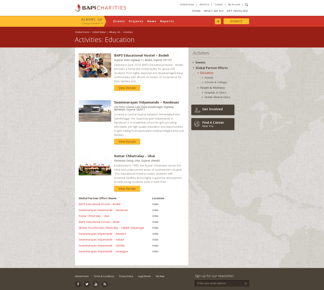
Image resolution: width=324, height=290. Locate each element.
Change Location (91, 23)
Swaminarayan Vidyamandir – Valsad (101, 239)
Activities (128, 32)
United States (99, 32)
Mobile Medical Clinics (217, 97)
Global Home (187, 4)
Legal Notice (144, 276)
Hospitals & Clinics (215, 92)
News (152, 21)
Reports (167, 21)
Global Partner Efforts (212, 68)
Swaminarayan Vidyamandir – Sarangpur (103, 251)
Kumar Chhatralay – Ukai (94, 216)
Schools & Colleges (215, 82)
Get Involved (237, 11)
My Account (234, 4)
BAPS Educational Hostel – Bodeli (99, 204)
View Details (127, 88)
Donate (236, 21)
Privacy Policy (126, 276)
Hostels (208, 77)
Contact (219, 4)
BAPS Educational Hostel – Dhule (99, 222)
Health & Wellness (212, 88)
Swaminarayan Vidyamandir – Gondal (101, 245)
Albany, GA (91, 19)
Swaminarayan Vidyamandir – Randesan (103, 210)
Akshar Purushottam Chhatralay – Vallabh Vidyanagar (111, 227)
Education (207, 73)
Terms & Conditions (104, 276)
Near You (217, 124)
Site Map (160, 276)
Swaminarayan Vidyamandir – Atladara (102, 233)
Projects (136, 21)
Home (196, 11)
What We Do (214, 11)
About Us (204, 4)
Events (119, 21)
